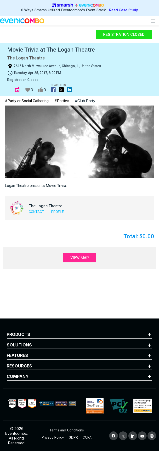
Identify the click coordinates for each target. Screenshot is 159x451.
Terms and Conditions (66, 430)
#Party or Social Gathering (27, 101)
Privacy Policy (53, 437)
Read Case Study (123, 10)
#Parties (61, 101)
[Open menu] (153, 21)
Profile (57, 212)
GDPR (73, 437)
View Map (79, 257)
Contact (36, 212)
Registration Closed (124, 34)
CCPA (87, 437)
